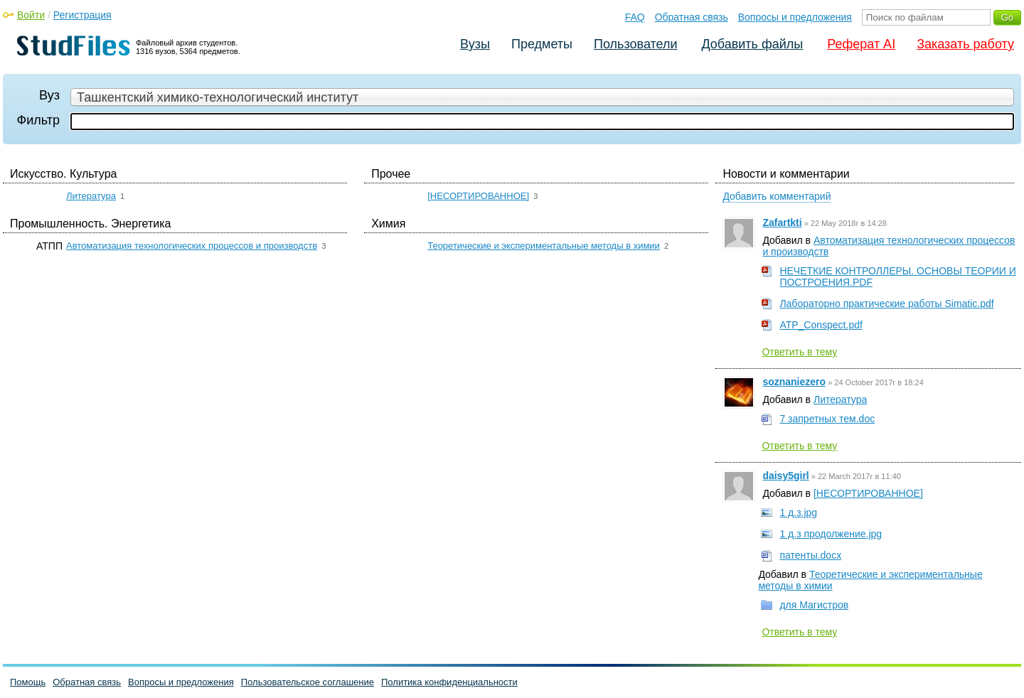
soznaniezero (794, 381)
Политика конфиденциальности (449, 682)
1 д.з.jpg (798, 512)
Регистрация (82, 15)
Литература (91, 195)
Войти (31, 15)
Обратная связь (691, 17)
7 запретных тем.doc (827, 418)
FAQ (635, 17)
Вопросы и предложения (795, 17)
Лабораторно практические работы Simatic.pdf (886, 303)
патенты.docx (810, 555)
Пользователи (635, 44)
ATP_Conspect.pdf (820, 325)
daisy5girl (785, 475)
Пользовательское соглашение (307, 682)
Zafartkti (781, 222)
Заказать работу (965, 44)
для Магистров (813, 605)
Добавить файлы (752, 44)
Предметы (541, 44)
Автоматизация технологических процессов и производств (191, 245)
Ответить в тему (799, 352)
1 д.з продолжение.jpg (830, 533)
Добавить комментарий (776, 196)
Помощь (28, 682)
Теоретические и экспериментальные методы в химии (543, 245)
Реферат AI (861, 44)
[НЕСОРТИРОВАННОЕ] (478, 195)
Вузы (475, 44)
